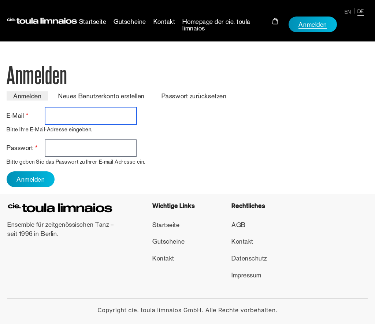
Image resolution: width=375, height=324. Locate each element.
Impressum (246, 275)
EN (348, 12)
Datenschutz (249, 258)
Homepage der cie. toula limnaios (216, 25)
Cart (275, 21)
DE (360, 11)
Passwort (20, 148)
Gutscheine (130, 21)
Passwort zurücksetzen (193, 96)
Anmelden (312, 24)
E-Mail (15, 115)
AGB (238, 225)
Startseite (92, 21)
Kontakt (164, 21)
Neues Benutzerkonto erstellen (101, 96)
